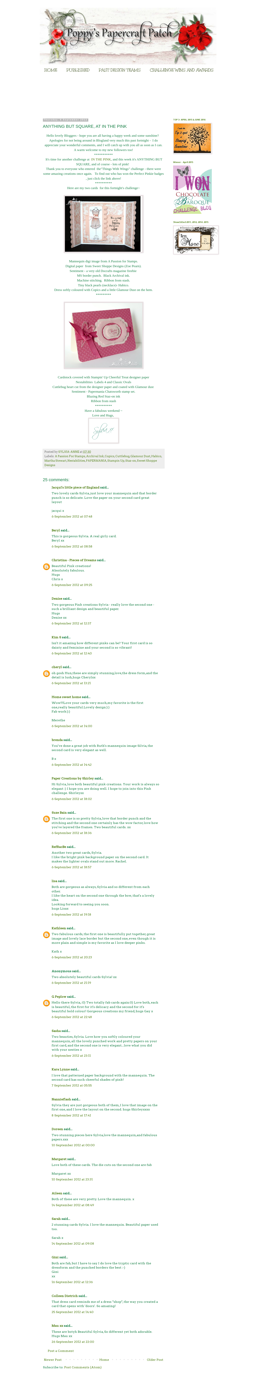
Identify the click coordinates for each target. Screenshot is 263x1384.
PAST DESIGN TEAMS (120, 70)
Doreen (57, 1129)
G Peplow (59, 997)
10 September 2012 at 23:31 (72, 1179)
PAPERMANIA (96, 460)
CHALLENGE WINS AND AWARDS (182, 70)
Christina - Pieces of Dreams (74, 560)
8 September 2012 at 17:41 (71, 1115)
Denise (57, 598)
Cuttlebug (122, 456)
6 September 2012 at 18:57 (71, 867)
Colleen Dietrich (65, 1296)
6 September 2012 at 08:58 (72, 546)
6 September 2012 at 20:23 (72, 957)
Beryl (56, 530)
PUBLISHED (77, 70)
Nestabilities (76, 460)
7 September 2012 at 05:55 (72, 1085)
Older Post (155, 1360)
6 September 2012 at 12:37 (71, 623)
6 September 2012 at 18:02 (72, 799)
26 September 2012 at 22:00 (73, 1342)
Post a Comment (61, 1351)
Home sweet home (66, 697)
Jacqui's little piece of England (75, 487)
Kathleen (59, 928)
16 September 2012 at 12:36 (72, 1282)
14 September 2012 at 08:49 (73, 1205)
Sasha (56, 1031)
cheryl (57, 667)
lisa (54, 881)
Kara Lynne (61, 1069)
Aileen (57, 1193)
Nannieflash (61, 1099)
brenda (57, 740)
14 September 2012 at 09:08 (73, 1243)
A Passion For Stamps (70, 456)
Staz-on (130, 460)
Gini (55, 1257)
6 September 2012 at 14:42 (72, 765)
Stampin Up (115, 460)
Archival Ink (95, 456)
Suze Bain (59, 812)
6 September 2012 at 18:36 (72, 833)
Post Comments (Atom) (83, 1367)
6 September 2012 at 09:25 (72, 585)
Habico (156, 456)
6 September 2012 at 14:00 (72, 726)
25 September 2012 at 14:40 (73, 1312)
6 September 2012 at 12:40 (72, 653)
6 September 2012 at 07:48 (72, 516)
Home (104, 1360)
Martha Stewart (55, 460)
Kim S (56, 637)
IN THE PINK (101, 159)
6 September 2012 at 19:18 (71, 914)
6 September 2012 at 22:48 (72, 1017)
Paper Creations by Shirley (73, 778)
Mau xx (57, 1326)
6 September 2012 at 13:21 (71, 683)
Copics (109, 456)
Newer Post (53, 1360)
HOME (50, 70)
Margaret (59, 1159)
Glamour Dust (140, 456)
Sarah (56, 1219)
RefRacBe (59, 847)
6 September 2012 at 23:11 (71, 1055)
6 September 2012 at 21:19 (71, 983)
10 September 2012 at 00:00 (73, 1145)
